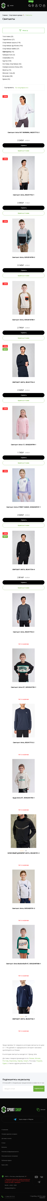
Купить (23, 145)
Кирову (20, 1061)
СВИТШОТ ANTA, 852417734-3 (23, 382)
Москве (37, 1058)
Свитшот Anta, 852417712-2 (23, 742)
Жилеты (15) (7, 70)
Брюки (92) (6, 79)
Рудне (5, 1063)
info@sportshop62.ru (10, 1188)
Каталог (41, 1109)
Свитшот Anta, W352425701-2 (23, 908)
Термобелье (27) (9, 39)
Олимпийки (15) (8, 58)
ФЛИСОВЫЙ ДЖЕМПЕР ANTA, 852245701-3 (23, 853)
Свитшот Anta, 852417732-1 (23, 195)
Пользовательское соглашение (10, 1156)
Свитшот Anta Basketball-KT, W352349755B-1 (23, 964)
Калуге (26, 1061)
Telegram (23, 1119)
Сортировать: (9, 88)
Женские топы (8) (9, 73)
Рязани (31, 1058)
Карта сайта (5, 1165)
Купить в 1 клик (23, 151)
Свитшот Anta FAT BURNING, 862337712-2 (23, 132)
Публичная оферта (7, 1160)
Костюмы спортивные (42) (12, 64)
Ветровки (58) (8, 76)
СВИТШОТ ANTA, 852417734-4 (23, 569)
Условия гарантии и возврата (9, 1134)
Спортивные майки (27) (11, 49)
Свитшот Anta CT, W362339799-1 (23, 445)
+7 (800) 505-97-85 (10, 1196)
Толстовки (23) (8, 36)
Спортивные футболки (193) (13, 46)
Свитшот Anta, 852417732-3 (23, 632)
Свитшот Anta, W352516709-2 (23, 257)
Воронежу (13, 1061)
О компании (5, 1129)
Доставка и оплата (6, 1138)
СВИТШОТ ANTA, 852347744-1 (23, 1019)
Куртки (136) (7, 61)
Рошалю (39, 1061)
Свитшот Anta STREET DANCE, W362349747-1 (23, 507)
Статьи (3, 1143)
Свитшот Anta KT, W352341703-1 (23, 687)
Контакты (4, 1147)
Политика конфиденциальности (10, 1151)
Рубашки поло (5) (9, 55)
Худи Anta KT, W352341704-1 (23, 798)
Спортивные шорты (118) (12, 43)
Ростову (6, 1061)
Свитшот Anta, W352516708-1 (23, 320)
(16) (8, 52)
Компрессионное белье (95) (13, 67)
